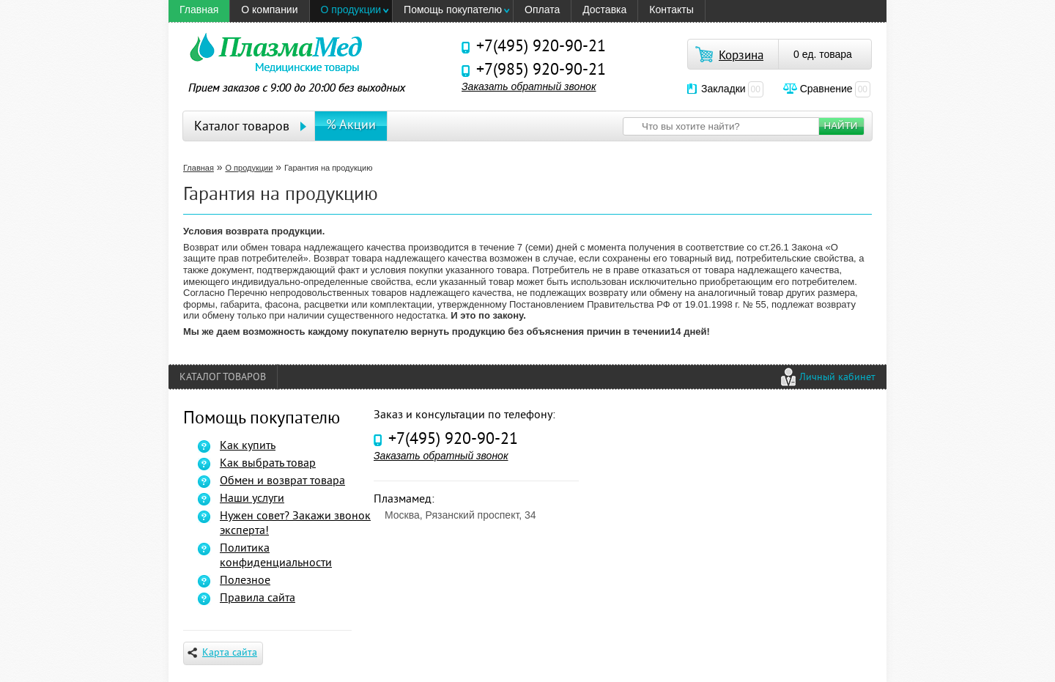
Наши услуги (252, 499)
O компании (269, 9)
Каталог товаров (241, 127)
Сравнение (835, 88)
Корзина (741, 56)
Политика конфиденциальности (276, 556)
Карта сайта (222, 653)
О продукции (351, 9)
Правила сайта (257, 598)
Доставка (604, 9)
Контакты (671, 9)
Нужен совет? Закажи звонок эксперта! (295, 523)
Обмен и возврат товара (282, 481)
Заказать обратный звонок (529, 86)
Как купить (247, 446)
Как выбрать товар (268, 463)
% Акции (351, 125)
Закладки (732, 88)
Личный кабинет (837, 377)
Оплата (542, 9)
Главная (198, 9)
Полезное (245, 581)
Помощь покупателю (453, 9)
